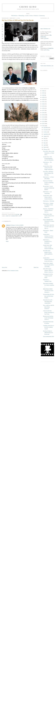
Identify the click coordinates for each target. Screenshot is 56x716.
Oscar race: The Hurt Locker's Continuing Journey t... (48, 182)
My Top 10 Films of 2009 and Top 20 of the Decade (18, 20)
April (44, 145)
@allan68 (46, 38)
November (45, 129)
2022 (43, 99)
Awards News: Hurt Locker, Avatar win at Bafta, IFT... (48, 216)
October (45, 132)
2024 (43, 95)
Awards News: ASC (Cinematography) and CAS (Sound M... (48, 158)
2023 (43, 97)
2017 (43, 110)
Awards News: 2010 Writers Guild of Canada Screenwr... (48, 197)
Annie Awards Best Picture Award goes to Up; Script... (48, 312)
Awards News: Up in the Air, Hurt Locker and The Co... (48, 226)
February (45, 149)
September (45, 134)
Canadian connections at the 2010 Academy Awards (48, 327)
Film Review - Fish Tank (48, 201)
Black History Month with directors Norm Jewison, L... (48, 290)
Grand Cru (50, 48)
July (44, 138)
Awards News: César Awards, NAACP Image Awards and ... (48, 167)
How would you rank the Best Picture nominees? (48, 307)
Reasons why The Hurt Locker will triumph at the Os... (48, 318)
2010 (43, 125)
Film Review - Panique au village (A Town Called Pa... (48, 205)
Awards (26, 15)
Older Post (36, 267)
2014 (43, 117)
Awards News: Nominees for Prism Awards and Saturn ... (48, 236)
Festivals (36, 15)
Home (20, 267)
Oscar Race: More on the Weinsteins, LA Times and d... (48, 153)
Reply (7, 241)
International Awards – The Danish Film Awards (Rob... (48, 301)
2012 (43, 121)
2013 (43, 119)
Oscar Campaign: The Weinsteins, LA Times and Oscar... (48, 221)
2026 (43, 90)
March (45, 147)
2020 (43, 103)
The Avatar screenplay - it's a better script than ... (48, 285)
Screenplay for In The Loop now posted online (48, 276)
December (45, 127)
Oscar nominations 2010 (48, 336)
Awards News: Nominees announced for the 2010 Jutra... (48, 259)
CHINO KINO (28, 7)
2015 (43, 114)
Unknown (8, 225)
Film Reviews (14, 15)
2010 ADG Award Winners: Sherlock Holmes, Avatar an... (48, 270)
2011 (43, 123)
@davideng (46, 49)
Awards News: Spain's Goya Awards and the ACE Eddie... (48, 265)
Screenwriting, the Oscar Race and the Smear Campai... (48, 296)
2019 (43, 106)
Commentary (42, 15)
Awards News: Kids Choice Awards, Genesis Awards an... (48, 247)
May (44, 142)
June (44, 140)
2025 (43, 93)
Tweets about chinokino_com (47, 65)
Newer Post (4, 267)
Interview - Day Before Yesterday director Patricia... (48, 210)
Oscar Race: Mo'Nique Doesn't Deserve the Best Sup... (48, 173)
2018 (43, 108)
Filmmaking (21, 15)
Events (31, 15)
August (45, 136)
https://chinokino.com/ (45, 28)
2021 (43, 101)
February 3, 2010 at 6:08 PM (17, 225)
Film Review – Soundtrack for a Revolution (47, 241)
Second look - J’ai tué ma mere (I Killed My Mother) (48, 188)
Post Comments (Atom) (13, 270)
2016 (43, 112)
